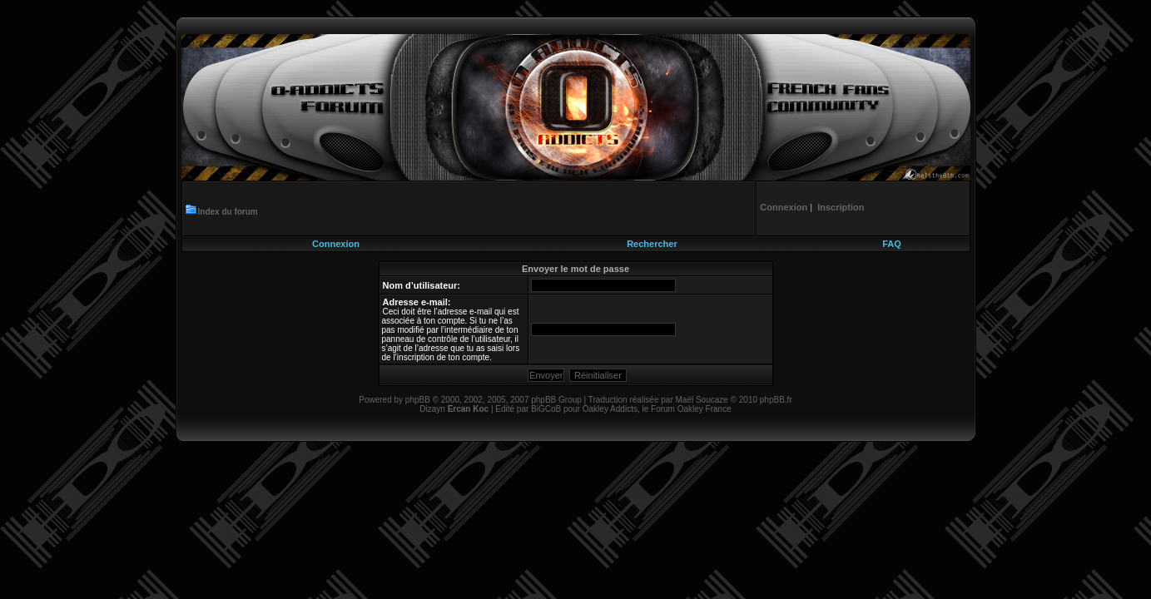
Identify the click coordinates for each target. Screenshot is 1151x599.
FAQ (891, 244)
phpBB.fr (776, 399)
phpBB (417, 399)
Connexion (336, 244)
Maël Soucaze (701, 399)
